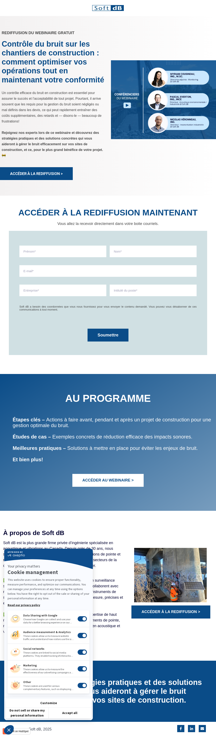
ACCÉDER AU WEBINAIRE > (108, 480)
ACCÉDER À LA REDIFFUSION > (36, 173)
